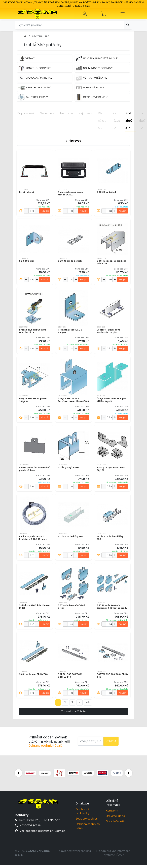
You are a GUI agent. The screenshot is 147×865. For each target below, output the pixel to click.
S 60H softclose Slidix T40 (33, 674)
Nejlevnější (47, 113)
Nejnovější (85, 113)
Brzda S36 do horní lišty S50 (110, 537)
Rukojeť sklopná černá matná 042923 (70, 193)
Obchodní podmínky (82, 811)
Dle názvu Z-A (116, 120)
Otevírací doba (115, 816)
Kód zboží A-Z (129, 120)
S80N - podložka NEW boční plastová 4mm (34, 469)
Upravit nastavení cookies (73, 850)
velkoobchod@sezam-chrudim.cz (42, 830)
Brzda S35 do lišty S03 (70, 536)
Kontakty (112, 810)
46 (88, 702)
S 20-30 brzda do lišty (70, 260)
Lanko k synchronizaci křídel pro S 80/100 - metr (33, 537)
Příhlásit (111, 741)
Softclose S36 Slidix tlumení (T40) (34, 606)
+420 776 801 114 (31, 825)
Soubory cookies (87, 818)
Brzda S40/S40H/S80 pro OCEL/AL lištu (32, 331)
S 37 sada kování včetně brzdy (71, 606)
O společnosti (115, 821)
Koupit (45, 210)
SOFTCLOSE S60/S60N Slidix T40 (112, 675)
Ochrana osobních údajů (45, 745)
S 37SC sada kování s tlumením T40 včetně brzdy (112, 606)
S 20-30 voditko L (107, 191)
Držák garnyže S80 (68, 467)
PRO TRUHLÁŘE (40, 36)
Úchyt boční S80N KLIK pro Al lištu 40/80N (111, 400)
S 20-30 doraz (26, 260)
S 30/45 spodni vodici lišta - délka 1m (112, 262)
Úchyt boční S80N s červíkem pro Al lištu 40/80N (73, 400)
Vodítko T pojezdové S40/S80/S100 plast (108, 331)
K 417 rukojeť (26, 191)
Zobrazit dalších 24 (73, 711)
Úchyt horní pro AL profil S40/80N (33, 400)
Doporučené (25, 113)
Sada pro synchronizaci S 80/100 (111, 469)
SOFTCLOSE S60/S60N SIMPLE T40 (70, 675)
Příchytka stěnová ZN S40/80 (70, 331)
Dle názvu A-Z (102, 120)
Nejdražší (66, 113)
